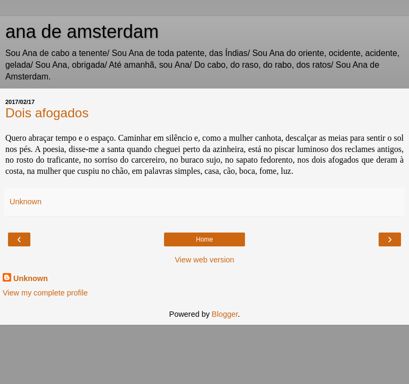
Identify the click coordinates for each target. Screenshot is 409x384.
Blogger (225, 314)
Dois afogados (46, 113)
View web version (204, 259)
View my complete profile (45, 293)
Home (204, 239)
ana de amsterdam (82, 31)
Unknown (30, 278)
